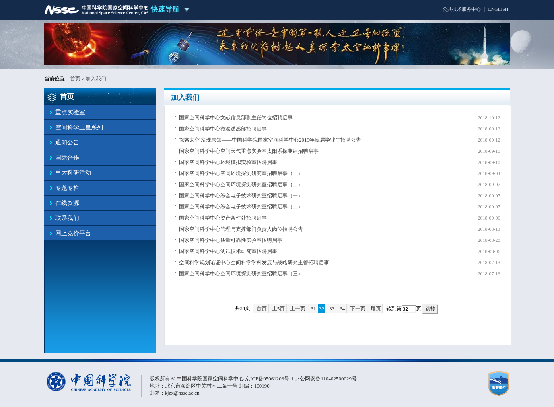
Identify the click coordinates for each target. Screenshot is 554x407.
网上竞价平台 (73, 233)
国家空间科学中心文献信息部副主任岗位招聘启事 (236, 118)
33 (331, 309)
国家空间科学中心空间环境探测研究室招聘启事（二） (241, 184)
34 (342, 309)
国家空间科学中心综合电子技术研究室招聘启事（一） (241, 196)
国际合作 (67, 157)
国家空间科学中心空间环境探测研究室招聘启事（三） (241, 274)
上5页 (278, 309)
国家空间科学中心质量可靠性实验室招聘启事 (230, 240)
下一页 (357, 309)
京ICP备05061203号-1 (270, 379)
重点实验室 (70, 112)
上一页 (297, 309)
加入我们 (96, 79)
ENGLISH (498, 9)
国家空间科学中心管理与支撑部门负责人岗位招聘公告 (241, 229)
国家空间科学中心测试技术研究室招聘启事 (228, 251)
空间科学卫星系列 (79, 127)
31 (313, 309)
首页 (75, 79)
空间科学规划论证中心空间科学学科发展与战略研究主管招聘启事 (254, 262)
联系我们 (67, 218)
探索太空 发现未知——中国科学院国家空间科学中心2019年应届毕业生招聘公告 (270, 140)
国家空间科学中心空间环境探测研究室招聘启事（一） (241, 173)
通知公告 (67, 142)
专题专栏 (67, 188)
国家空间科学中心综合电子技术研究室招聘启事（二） (241, 207)
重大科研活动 (73, 172)
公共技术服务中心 (462, 9)
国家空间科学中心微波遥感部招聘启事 (223, 129)
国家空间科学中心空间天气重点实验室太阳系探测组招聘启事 (249, 151)
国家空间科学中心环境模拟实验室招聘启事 (228, 162)
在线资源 (67, 203)
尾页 (376, 309)
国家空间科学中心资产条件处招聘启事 (223, 218)
